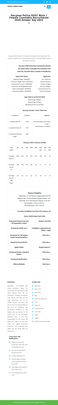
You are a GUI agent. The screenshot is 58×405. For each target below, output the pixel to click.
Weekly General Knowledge (42, 321)
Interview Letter (39, 308)
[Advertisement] (29, 39)
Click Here (46, 235)
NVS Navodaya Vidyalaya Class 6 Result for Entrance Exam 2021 (19, 361)
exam (36, 302)
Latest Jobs (38, 311)
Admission (37, 286)
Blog (36, 295)
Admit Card (38, 289)
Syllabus (37, 318)
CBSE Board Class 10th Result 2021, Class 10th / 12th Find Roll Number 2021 (19, 345)
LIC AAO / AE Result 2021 (18, 356)
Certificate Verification (41, 299)
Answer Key (38, 292)
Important (37, 305)
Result (36, 315)
